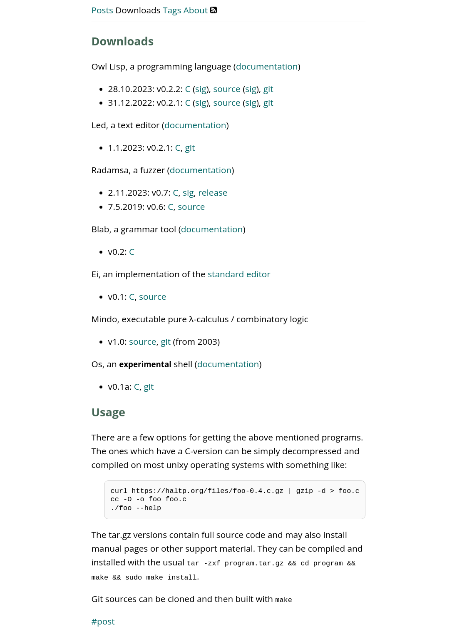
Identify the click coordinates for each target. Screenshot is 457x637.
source (226, 89)
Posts (102, 10)
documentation (267, 66)
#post (103, 621)
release (212, 192)
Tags (172, 10)
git (268, 89)
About (196, 10)
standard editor (239, 274)
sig (200, 89)
